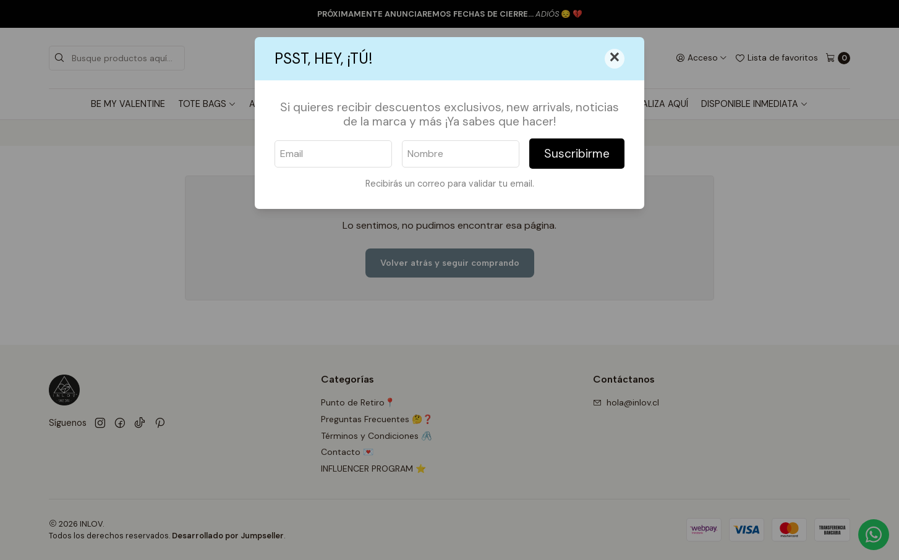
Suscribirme (577, 153)
